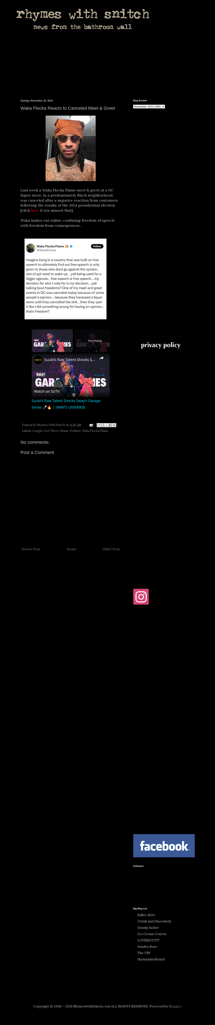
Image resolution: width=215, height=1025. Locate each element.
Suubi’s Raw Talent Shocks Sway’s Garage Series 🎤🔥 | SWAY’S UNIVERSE (70, 359)
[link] (38, 360)
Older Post (111, 549)
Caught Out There (45, 431)
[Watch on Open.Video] (47, 391)
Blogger (175, 1006)
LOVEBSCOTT (148, 940)
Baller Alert (146, 915)
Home (71, 549)
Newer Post (31, 549)
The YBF (143, 953)
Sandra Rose (147, 947)
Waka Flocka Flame (95, 431)
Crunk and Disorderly (154, 921)
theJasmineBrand (151, 959)
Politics (75, 431)
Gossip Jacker (148, 928)
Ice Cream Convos (151, 934)
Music (64, 431)
